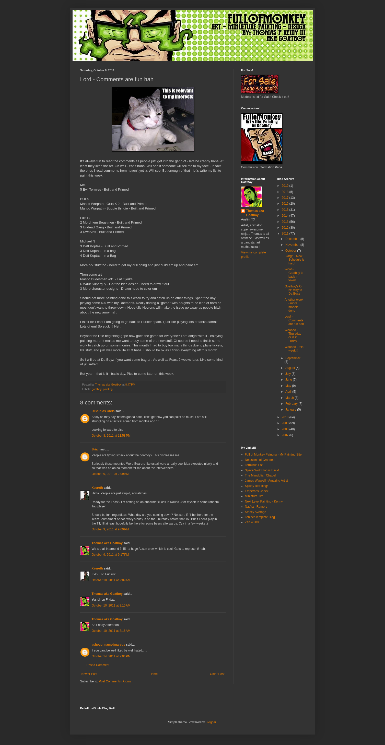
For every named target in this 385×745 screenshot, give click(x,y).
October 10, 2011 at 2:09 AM (111, 580)
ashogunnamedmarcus (108, 644)
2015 (285, 210)
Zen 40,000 (253, 522)
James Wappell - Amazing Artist (266, 480)
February (291, 403)
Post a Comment (98, 665)
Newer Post (89, 674)
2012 (285, 227)
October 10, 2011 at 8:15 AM (111, 605)
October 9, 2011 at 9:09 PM (110, 529)
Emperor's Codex (257, 491)
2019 (285, 186)
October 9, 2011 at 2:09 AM (110, 474)
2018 (285, 192)
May (288, 386)
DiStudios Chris (103, 411)
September (292, 358)
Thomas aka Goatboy (107, 543)
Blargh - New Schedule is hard (294, 259)
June (289, 379)
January (291, 409)
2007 (285, 435)
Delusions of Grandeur (260, 460)
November (292, 245)
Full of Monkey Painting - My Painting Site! (273, 454)
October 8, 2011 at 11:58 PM (111, 435)
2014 (285, 215)
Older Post (217, 674)
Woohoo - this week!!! (294, 348)
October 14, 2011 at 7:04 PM (111, 656)
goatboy (96, 389)
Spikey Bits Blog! (256, 486)
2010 (285, 417)
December (292, 239)
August (290, 368)
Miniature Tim (254, 496)
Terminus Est (254, 465)
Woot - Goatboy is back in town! (294, 274)
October (291, 250)
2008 (285, 429)
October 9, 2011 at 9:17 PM (110, 554)
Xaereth (97, 488)
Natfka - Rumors (256, 506)
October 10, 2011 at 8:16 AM (111, 631)
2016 (285, 203)
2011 (285, 233)
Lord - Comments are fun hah (294, 320)
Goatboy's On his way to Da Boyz (294, 290)
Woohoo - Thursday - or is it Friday (294, 335)
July (288, 374)
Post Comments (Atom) (115, 681)
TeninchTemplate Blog (260, 517)
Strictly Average (255, 512)
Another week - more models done (294, 305)
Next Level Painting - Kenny (264, 501)
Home (153, 674)
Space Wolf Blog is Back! (262, 470)
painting (108, 389)
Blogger (211, 722)
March (290, 398)
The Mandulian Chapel (260, 475)
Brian (96, 449)
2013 (285, 222)
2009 (285, 423)
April (288, 391)
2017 (285, 198)
